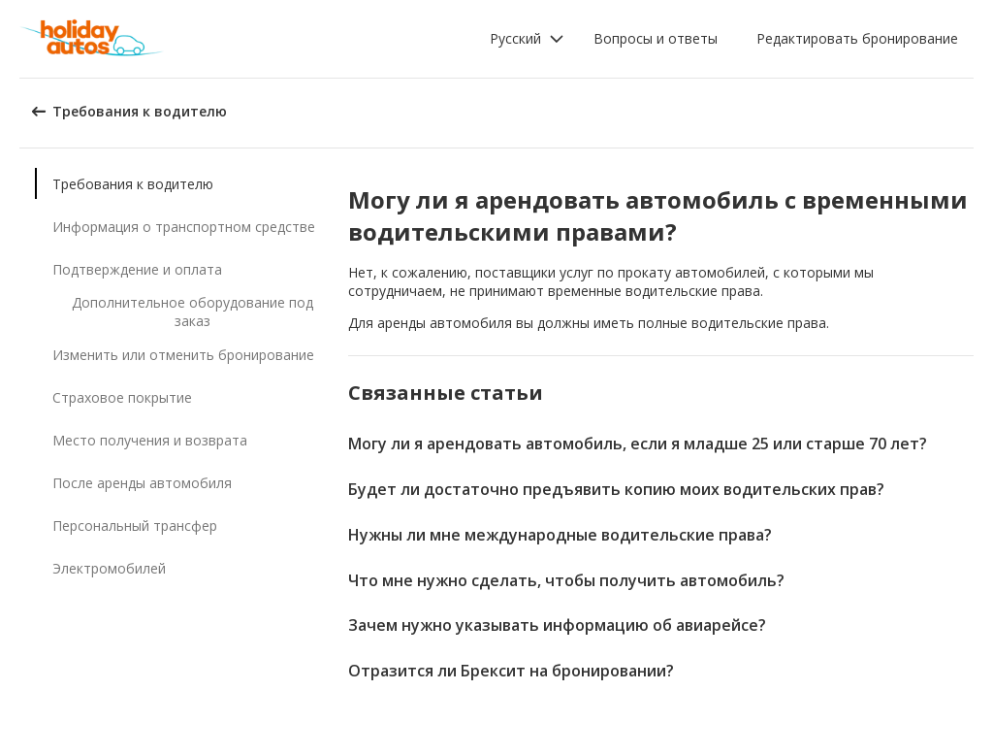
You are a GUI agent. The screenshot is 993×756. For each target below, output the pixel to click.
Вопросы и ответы (655, 38)
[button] (527, 38)
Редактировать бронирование (857, 38)
